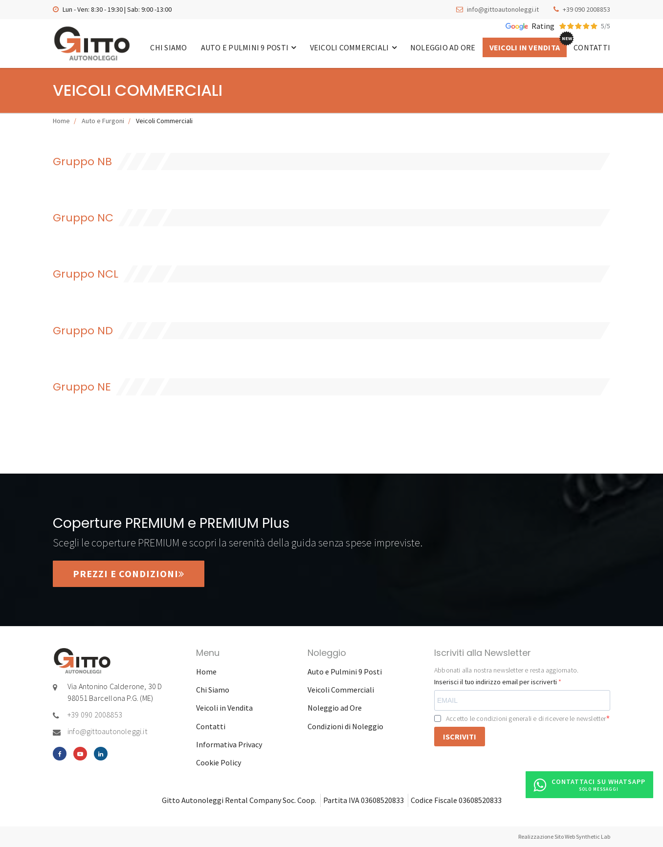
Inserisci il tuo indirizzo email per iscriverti (496, 681)
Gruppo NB (82, 161)
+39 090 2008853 (586, 9)
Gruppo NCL (85, 274)
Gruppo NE (82, 386)
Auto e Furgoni (103, 120)
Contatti (592, 47)
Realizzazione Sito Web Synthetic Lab (564, 836)
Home (61, 120)
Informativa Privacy (229, 744)
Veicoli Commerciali (353, 47)
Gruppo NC (83, 217)
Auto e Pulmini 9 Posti (248, 47)
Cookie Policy (218, 762)
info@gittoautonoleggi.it (503, 9)
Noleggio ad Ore (443, 47)
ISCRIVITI (459, 736)
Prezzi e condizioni (128, 573)
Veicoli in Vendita (524, 47)
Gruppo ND (83, 330)
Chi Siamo (168, 47)
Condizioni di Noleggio (345, 726)
